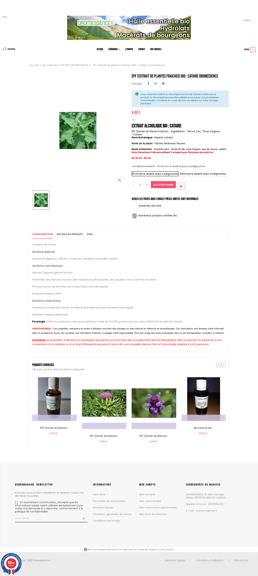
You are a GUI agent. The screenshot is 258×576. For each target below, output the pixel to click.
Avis (97, 234)
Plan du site (241, 560)
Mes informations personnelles (158, 507)
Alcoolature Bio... (203, 427)
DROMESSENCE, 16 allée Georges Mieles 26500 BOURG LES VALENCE (206, 495)
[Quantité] (140, 184)
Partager (148, 83)
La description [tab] (42, 234)
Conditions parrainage (106, 520)
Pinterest (163, 83)
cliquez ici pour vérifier (161, 549)
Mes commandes (150, 500)
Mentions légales (103, 507)
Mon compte (147, 494)
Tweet (155, 83)
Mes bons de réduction (153, 514)
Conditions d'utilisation (210, 560)
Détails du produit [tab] (73, 234)
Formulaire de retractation (109, 500)
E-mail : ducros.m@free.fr (201, 510)
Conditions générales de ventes (112, 514)
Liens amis (99, 494)
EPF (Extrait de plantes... (54, 427)
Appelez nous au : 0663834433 (204, 503)
